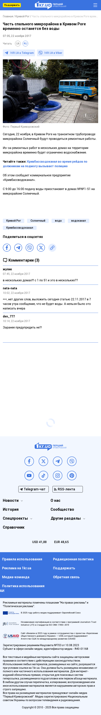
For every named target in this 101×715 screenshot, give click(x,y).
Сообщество (62, 509)
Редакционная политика (73, 559)
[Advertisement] (50, 373)
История (11, 509)
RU (25, 43)
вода (58, 220)
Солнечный (38, 220)
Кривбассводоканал (19, 227)
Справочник (13, 527)
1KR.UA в (22, 53)
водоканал (78, 220)
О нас (55, 500)
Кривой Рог (13, 220)
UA (18, 43)
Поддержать (12, 5)
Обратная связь (66, 577)
